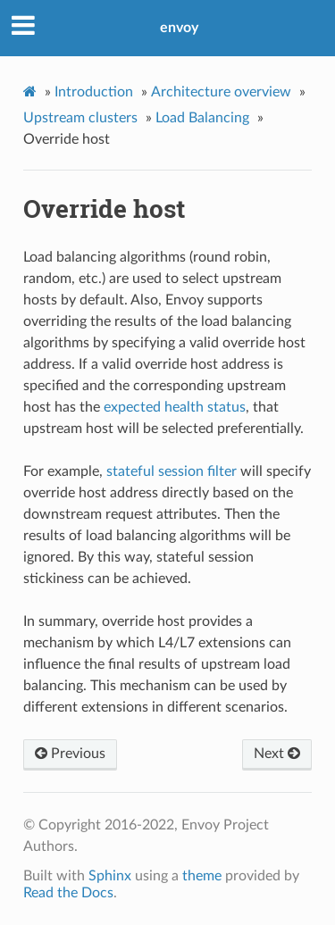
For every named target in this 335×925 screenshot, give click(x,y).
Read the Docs (68, 893)
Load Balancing (202, 118)
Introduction (93, 92)
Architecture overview (221, 92)
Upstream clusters (80, 118)
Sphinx (109, 876)
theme (202, 876)
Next (277, 753)
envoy (179, 28)
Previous (70, 753)
